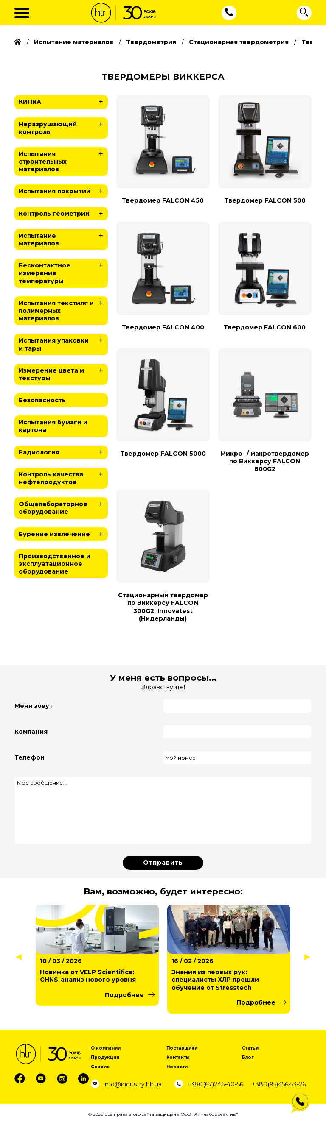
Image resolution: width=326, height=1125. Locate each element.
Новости (177, 1066)
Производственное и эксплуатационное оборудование (54, 563)
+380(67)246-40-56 (215, 1084)
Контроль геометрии (63, 213)
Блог (247, 1057)
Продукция (105, 1057)
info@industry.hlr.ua (133, 1084)
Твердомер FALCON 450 (163, 200)
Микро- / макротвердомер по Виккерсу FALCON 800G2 (264, 461)
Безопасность (42, 400)
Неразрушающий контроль (63, 126)
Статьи (250, 1048)
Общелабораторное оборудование (63, 506)
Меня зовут (33, 706)
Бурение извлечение (63, 534)
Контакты (178, 1057)
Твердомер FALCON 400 (163, 327)
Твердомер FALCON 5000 (163, 453)
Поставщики (181, 1048)
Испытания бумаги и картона (53, 426)
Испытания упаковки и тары (63, 343)
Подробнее (124, 995)
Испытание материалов (63, 238)
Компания (31, 731)
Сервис (100, 1066)
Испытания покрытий (63, 191)
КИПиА (63, 102)
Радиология (63, 452)
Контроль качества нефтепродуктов (63, 477)
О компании (106, 1048)
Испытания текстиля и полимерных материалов (63, 309)
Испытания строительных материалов (63, 160)
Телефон (29, 757)
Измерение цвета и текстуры (63, 373)
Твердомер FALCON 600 (265, 327)
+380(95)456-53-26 (279, 1084)
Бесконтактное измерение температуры (63, 271)
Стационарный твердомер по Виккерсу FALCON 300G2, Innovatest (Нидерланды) (163, 606)
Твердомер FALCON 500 (265, 200)
